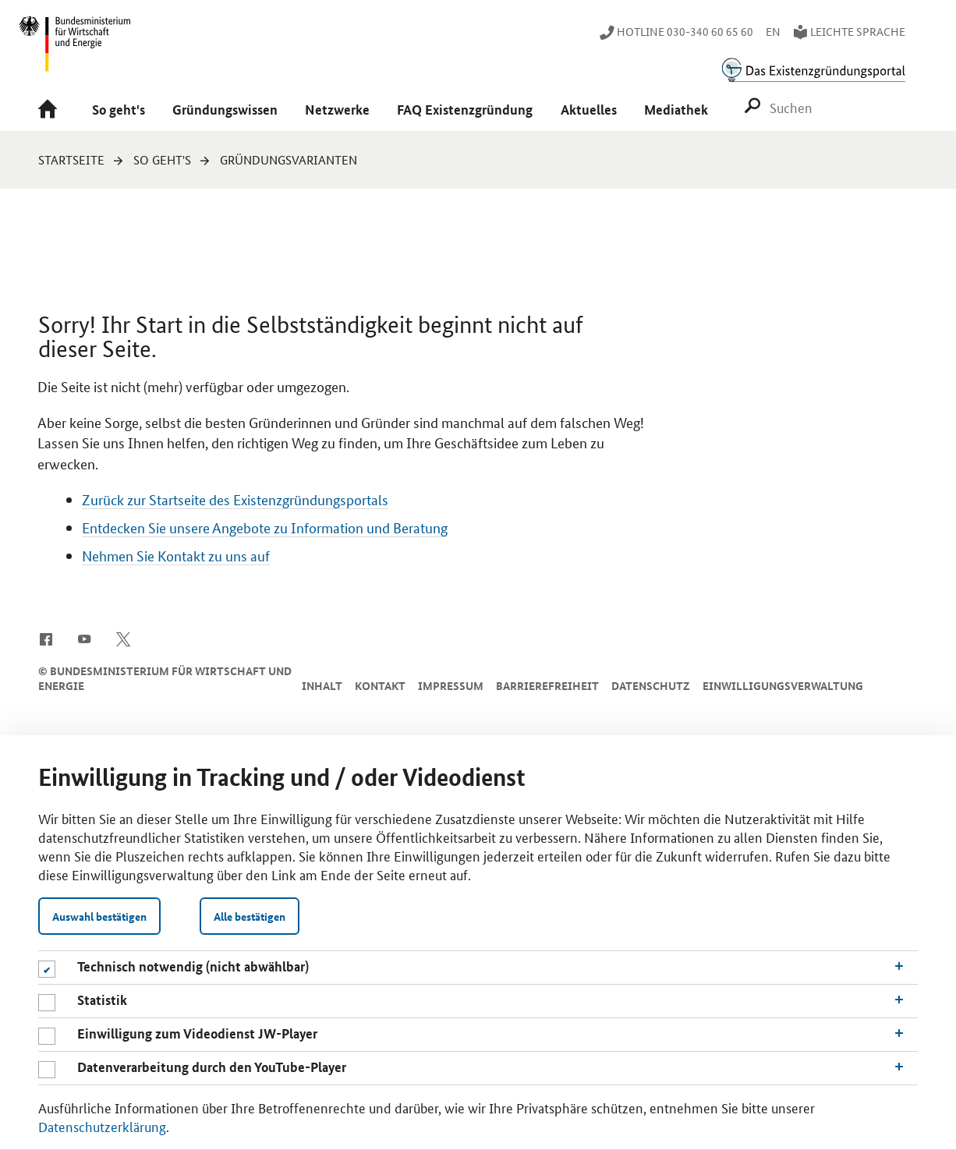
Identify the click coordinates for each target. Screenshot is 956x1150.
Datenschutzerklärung (102, 1125)
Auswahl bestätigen (99, 916)
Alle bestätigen (249, 916)
